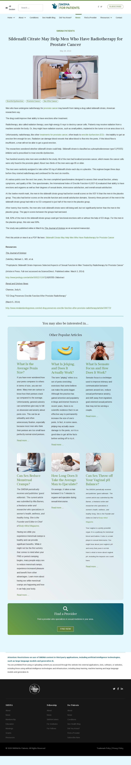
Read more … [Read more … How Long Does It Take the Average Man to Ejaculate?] (57, 515)
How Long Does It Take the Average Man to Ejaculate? (64, 487)
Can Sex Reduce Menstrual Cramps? (28, 487)
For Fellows (51, 737)
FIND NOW (65, 637)
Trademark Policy (104, 757)
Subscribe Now (73, 746)
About (21, 18)
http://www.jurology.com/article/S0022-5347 (26, 283)
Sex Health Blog (48, 18)
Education (10, 733)
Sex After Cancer (50, 101)
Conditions (34, 18)
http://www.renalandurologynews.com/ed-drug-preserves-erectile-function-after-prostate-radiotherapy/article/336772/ (59, 314)
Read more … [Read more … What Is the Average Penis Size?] (23, 452)
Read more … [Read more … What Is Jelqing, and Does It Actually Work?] (57, 452)
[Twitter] (114, 698)
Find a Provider (90, 18)
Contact (119, 18)
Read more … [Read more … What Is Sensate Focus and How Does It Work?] (92, 423)
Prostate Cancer (33, 101)
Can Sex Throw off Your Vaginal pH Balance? (99, 487)
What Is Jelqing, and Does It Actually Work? (63, 374)
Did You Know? (65, 18)
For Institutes (52, 733)
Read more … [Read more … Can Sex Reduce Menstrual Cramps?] (23, 603)
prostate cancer (51, 108)
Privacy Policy (117, 757)
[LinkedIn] (122, 698)
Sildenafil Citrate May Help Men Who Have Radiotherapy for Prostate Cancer (81, 243)
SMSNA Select (52, 728)
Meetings (9, 737)
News (77, 18)
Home (10, 18)
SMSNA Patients (65, 31)
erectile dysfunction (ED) (93, 139)
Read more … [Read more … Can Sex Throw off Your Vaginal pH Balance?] (92, 575)
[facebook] (98, 7)
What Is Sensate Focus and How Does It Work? (97, 374)
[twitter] (101, 7)
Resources (105, 18)
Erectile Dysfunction (15, 101)
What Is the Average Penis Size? (27, 374)
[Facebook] (118, 698)
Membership (11, 728)
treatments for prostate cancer (54, 139)
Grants (8, 742)
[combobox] (30, 8)
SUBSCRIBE (115, 7)
